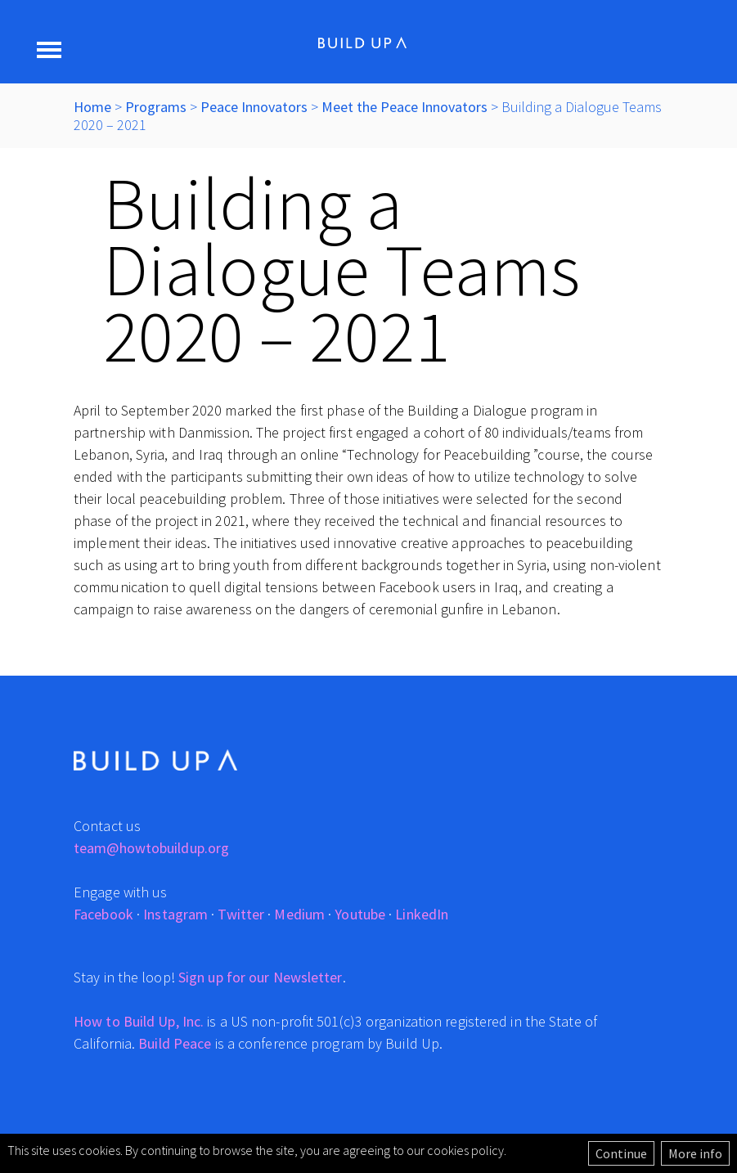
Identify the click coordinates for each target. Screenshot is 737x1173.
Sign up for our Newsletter (260, 977)
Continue (621, 1153)
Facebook (103, 914)
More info (695, 1153)
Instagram (175, 914)
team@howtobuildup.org (151, 847)
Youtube (360, 914)
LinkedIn (421, 914)
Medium (299, 914)
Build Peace (174, 1043)
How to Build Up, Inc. (139, 1021)
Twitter (241, 914)
